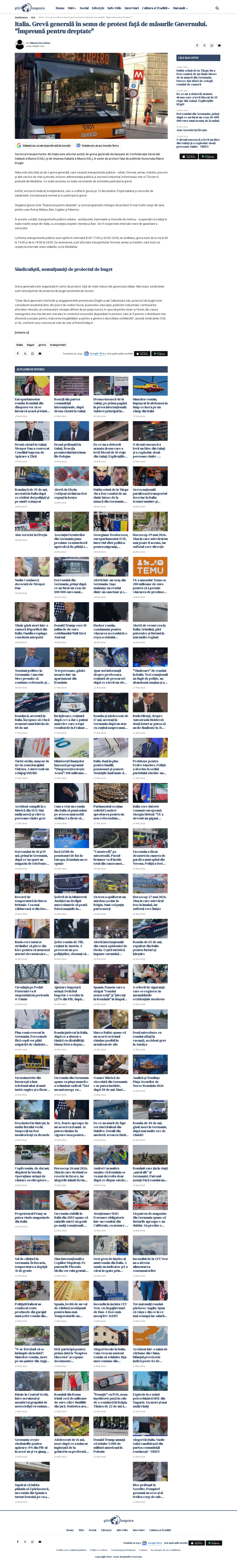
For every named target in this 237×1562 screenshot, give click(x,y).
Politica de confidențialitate (71, 1550)
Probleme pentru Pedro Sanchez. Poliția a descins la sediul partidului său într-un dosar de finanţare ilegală (149, 767)
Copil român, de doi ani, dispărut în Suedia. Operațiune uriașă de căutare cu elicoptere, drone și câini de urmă (32, 1174)
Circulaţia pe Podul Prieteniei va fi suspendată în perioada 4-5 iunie (32, 993)
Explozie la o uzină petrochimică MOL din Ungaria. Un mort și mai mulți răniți (150, 1400)
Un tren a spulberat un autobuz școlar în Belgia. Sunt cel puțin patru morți (109, 903)
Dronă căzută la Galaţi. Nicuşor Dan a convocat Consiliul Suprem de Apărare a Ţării (32, 450)
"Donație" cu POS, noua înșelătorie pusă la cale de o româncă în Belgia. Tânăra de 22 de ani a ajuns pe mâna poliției (110, 1400)
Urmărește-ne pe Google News (100, 145)
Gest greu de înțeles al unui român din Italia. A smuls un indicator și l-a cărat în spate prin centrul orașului (110, 1265)
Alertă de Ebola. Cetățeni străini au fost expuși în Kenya (70, 493)
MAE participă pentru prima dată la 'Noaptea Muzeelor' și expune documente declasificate (70, 1355)
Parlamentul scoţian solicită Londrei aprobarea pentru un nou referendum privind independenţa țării (109, 812)
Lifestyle (98, 8)
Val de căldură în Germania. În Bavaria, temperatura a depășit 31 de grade (31, 1265)
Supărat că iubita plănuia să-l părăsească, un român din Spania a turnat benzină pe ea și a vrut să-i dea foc (32, 1491)
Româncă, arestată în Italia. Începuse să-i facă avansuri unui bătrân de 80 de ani (32, 722)
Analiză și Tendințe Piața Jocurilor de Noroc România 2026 (148, 1082)
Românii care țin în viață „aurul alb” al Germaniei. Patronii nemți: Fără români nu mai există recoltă (150, 1174)
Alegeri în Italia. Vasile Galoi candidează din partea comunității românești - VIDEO (149, 1446)
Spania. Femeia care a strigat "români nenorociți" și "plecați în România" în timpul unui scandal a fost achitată (109, 993)
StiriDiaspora (21, 17)
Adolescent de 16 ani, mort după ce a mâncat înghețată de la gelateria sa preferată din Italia (71, 1446)
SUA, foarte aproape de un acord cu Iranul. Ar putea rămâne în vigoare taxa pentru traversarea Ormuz (71, 1129)
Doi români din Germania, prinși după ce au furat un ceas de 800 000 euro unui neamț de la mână (70, 586)
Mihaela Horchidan (40, 43)
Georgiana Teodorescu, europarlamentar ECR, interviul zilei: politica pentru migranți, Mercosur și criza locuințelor (110, 541)
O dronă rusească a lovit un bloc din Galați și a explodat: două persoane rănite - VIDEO (149, 450)
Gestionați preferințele (123, 1550)
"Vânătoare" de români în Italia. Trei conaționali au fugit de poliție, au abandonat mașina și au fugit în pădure (150, 676)
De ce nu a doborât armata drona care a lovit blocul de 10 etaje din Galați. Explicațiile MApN (109, 450)
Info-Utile (114, 8)
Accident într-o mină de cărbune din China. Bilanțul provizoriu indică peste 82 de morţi (150, 1355)
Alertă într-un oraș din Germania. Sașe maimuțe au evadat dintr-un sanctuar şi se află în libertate (109, 586)
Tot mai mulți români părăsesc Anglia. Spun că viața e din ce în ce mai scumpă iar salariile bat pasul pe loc (150, 1310)
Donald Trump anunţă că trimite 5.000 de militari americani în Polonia (109, 1446)
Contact (143, 1550)
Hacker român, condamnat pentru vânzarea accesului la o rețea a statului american (110, 631)
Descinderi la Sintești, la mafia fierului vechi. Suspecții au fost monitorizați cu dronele (32, 1129)
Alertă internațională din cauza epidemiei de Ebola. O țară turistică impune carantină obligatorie (110, 948)
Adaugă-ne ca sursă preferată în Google (46, 145)
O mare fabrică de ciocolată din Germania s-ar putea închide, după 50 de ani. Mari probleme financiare (110, 1084)
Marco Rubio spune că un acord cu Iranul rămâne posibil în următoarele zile (109, 1038)
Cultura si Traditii (154, 8)
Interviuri (132, 8)
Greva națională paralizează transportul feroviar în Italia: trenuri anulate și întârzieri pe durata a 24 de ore (150, 495)
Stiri (71, 8)
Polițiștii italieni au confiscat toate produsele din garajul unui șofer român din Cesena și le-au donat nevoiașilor (30, 1310)
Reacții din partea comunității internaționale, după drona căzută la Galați (69, 405)
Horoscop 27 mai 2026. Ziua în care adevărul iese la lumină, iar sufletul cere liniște (150, 903)
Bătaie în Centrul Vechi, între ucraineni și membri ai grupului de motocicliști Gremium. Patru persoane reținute (31, 1400)
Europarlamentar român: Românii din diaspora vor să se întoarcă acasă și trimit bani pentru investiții (31, 405)
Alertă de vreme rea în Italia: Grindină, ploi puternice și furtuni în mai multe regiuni (149, 631)
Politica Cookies (99, 1550)
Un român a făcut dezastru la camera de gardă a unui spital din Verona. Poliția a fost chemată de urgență (149, 858)
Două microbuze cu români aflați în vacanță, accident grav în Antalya (149, 1038)
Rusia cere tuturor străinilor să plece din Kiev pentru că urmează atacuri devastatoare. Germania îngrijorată (32, 948)
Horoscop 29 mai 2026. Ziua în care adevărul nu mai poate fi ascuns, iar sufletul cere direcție (150, 541)
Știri (33, 17)
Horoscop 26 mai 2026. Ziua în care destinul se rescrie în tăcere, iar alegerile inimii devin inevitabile (71, 1174)
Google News (98, 353)
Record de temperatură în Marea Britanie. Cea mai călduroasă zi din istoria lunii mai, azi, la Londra (32, 903)
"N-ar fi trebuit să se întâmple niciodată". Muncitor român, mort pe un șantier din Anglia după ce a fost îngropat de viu (32, 1355)
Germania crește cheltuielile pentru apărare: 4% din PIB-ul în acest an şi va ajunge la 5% (31, 1446)
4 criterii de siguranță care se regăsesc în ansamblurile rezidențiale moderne (149, 993)
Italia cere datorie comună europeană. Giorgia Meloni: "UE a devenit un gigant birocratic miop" (148, 812)
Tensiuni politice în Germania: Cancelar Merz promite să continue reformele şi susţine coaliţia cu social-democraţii (31, 676)
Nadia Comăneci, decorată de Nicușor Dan (30, 584)
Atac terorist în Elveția (31, 535)
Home (60, 8)
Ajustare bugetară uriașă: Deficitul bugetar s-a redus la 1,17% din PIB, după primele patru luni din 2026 (70, 993)
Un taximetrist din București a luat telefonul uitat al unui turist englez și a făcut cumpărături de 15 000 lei (31, 1084)
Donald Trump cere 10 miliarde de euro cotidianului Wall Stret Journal (70, 631)
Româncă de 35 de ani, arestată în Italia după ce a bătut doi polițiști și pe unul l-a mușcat (32, 495)
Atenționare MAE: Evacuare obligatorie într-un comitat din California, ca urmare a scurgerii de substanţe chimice (110, 1219)
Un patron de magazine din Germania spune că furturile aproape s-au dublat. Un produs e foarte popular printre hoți (150, 1219)
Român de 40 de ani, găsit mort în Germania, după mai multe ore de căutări (150, 1129)
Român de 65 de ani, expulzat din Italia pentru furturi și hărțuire (147, 948)
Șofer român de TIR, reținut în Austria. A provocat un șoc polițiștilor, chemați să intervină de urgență (70, 948)
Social (84, 8)
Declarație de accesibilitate (166, 1550)
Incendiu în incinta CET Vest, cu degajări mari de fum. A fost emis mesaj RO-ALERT (110, 1310)
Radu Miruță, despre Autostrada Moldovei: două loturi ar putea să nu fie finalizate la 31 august (149, 722)
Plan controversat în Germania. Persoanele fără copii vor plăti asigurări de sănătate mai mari (31, 1038)
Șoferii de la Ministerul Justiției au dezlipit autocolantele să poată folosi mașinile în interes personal (70, 903)
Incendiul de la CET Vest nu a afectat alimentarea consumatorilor (150, 1265)
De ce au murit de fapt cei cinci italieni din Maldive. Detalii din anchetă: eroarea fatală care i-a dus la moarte (110, 1129)
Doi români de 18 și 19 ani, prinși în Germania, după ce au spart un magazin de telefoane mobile (31, 858)
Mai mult (180, 8)
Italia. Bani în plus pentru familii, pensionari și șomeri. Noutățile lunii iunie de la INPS (109, 767)
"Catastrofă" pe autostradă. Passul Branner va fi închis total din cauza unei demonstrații (107, 858)
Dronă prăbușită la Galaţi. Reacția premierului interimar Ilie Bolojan (70, 450)
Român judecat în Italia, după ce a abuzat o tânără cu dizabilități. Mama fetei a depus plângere (71, 1038)
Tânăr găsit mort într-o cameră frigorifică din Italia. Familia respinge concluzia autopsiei (31, 631)
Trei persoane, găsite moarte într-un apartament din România (69, 676)
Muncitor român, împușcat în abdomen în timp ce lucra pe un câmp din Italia (150, 405)
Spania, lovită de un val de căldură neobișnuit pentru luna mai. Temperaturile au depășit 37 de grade (70, 1310)
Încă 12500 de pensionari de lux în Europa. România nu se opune (70, 858)
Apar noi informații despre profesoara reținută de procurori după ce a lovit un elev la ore (109, 676)
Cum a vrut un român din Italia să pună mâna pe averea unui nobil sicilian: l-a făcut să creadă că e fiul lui (70, 812)
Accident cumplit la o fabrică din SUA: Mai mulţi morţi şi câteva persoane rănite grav (30, 812)
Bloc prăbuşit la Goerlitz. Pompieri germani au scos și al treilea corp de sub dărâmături (148, 1491)
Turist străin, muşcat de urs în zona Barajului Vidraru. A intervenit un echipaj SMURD (32, 767)
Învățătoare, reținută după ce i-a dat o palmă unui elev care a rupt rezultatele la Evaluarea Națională (71, 722)
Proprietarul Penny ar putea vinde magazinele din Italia (32, 1217)
